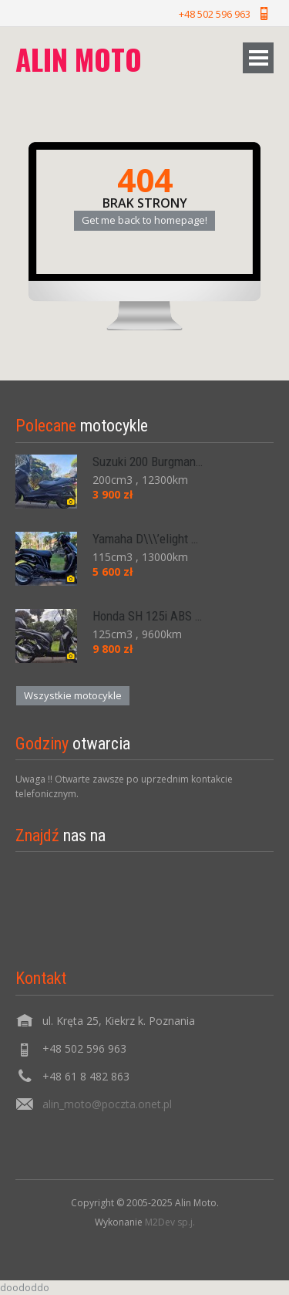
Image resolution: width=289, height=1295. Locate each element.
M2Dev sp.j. (170, 1222)
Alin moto (78, 59)
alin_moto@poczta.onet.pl (107, 1104)
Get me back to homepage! (144, 220)
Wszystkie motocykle (73, 695)
